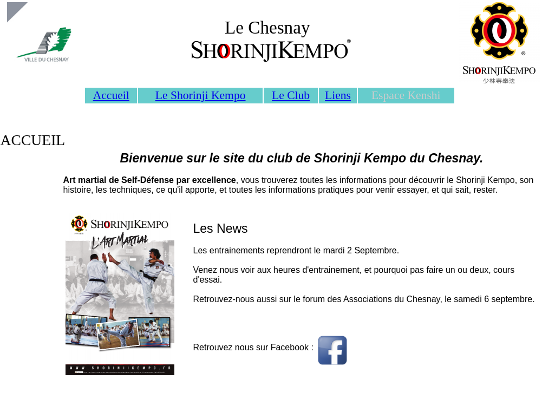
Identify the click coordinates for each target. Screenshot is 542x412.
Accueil (111, 95)
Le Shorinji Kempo (200, 95)
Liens (338, 95)
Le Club (291, 95)
